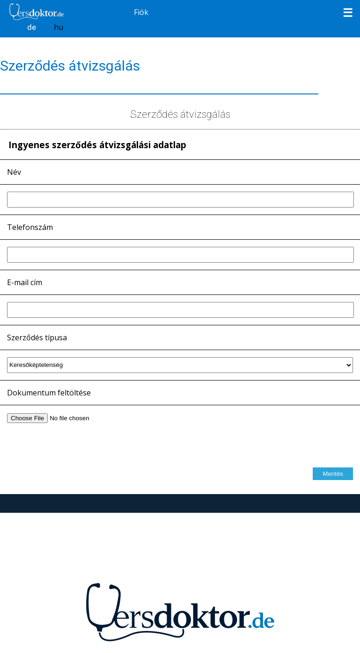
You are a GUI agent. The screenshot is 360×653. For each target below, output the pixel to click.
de (31, 27)
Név (14, 172)
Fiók (141, 12)
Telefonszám (30, 227)
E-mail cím (24, 282)
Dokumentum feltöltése (49, 392)
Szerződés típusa (37, 337)
